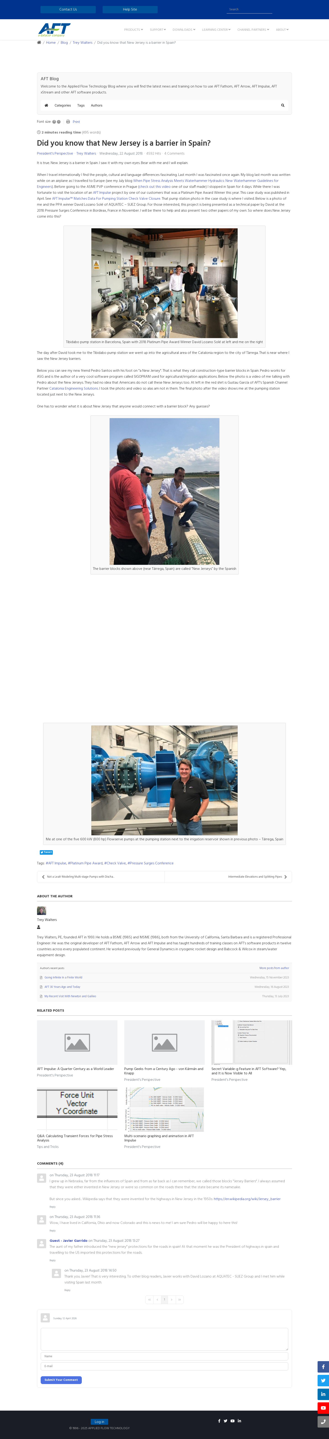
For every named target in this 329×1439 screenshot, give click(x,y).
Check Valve (116, 863)
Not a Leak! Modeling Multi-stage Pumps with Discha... (78, 876)
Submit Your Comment (61, 1380)
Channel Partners (251, 30)
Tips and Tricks (47, 1147)
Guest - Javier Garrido (69, 1241)
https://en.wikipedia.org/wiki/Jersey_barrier (247, 1199)
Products (132, 30)
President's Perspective (55, 154)
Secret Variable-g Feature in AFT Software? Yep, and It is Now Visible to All (249, 1071)
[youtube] (233, 1421)
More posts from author (274, 968)
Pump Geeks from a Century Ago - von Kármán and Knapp (163, 1071)
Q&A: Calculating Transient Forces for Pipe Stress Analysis (75, 1138)
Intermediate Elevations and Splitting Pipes (257, 876)
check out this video (155, 187)
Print (76, 122)
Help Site (130, 10)
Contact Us (68, 10)
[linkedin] (239, 1421)
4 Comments (174, 154)
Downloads (182, 30)
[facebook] (219, 1421)
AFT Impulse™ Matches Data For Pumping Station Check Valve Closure (106, 199)
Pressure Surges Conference (152, 863)
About (281, 30)
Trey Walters (82, 43)
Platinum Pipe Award (86, 863)
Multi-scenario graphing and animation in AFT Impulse (159, 1138)
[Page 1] (164, 1299)
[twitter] (225, 1421)
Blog (64, 43)
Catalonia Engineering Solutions (73, 389)
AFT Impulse (102, 193)
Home (51, 43)
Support (156, 30)
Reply (53, 1207)
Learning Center (215, 30)
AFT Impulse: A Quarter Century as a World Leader (75, 1069)
